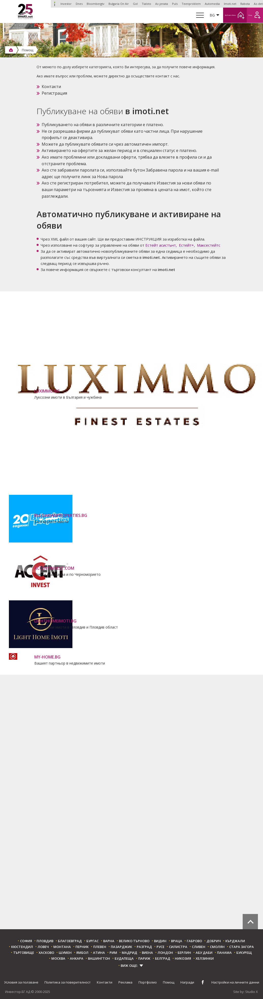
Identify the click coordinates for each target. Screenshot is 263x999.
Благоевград (70, 941)
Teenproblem (191, 4)
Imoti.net (230, 4)
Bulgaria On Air (119, 4)
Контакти (51, 86)
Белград (162, 958)
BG (191, 15)
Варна (108, 941)
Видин (160, 941)
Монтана (62, 947)
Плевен (99, 947)
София (26, 941)
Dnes (79, 4)
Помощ (168, 982)
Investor (54, 4)
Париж (144, 958)
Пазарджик (121, 947)
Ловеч (43, 947)
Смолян (217, 947)
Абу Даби (204, 952)
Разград (144, 947)
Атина (99, 952)
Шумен (65, 952)
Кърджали (235, 941)
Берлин (184, 952)
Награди (187, 982)
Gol (135, 4)
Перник (82, 947)
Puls (175, 4)
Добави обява (221, 15)
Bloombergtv (95, 4)
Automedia (212, 4)
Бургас (92, 941)
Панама (224, 952)
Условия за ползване (21, 982)
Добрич (214, 941)
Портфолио (147, 982)
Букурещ (244, 952)
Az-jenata (161, 4)
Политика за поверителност (67, 982)
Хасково (46, 952)
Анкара (76, 958)
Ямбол (82, 952)
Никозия (183, 958)
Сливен (198, 947)
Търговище (23, 952)
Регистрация (54, 93)
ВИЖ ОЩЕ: (129, 965)
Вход (252, 15)
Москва (58, 958)
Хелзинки (205, 958)
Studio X (251, 992)
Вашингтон (99, 958)
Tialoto (146, 4)
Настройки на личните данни (235, 982)
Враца (176, 941)
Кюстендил (22, 947)
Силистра (178, 947)
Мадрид (129, 952)
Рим (113, 952)
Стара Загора (241, 947)
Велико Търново (134, 941)
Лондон (165, 952)
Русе (160, 947)
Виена (147, 952)
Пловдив (45, 941)
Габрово (194, 941)
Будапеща (124, 958)
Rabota (245, 4)
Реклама (125, 982)
